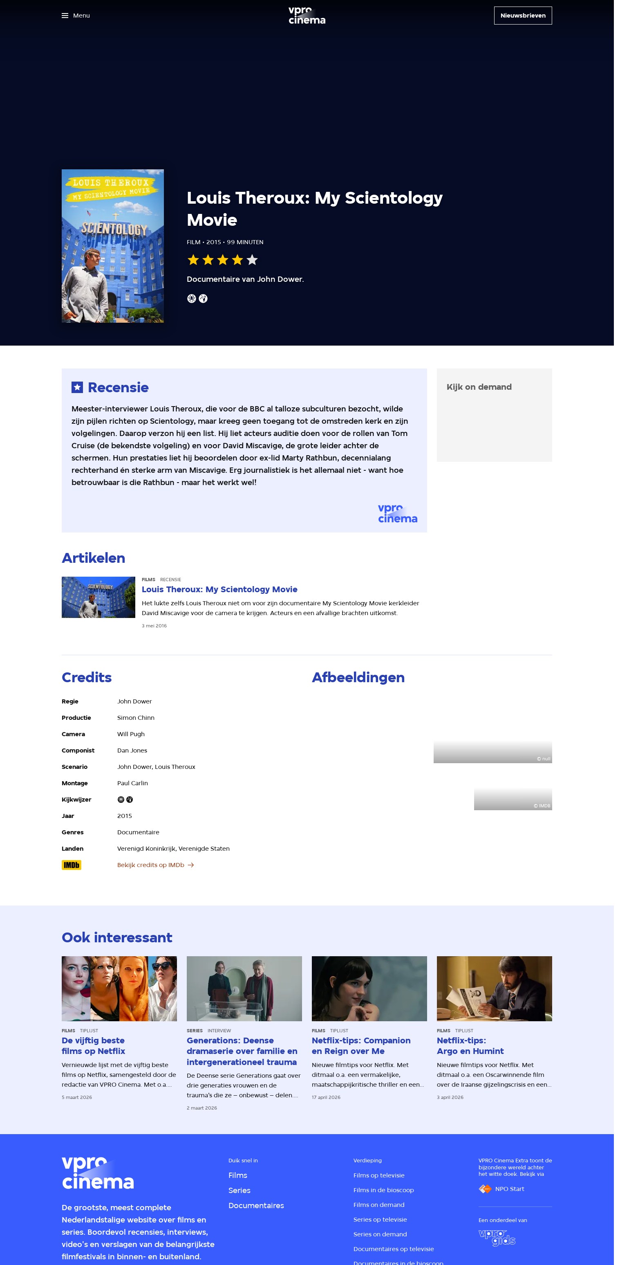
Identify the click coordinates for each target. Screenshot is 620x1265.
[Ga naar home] (307, 15)
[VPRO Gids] (497, 1238)
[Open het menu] (76, 16)
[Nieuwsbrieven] (523, 16)
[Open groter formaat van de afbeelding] (371, 730)
